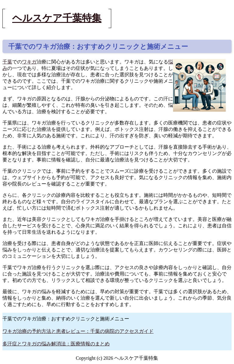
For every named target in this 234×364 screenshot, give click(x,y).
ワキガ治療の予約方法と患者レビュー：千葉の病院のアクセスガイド (78, 331)
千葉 (7, 61)
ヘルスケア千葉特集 (56, 18)
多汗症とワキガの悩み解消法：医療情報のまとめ (56, 343)
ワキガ (29, 61)
